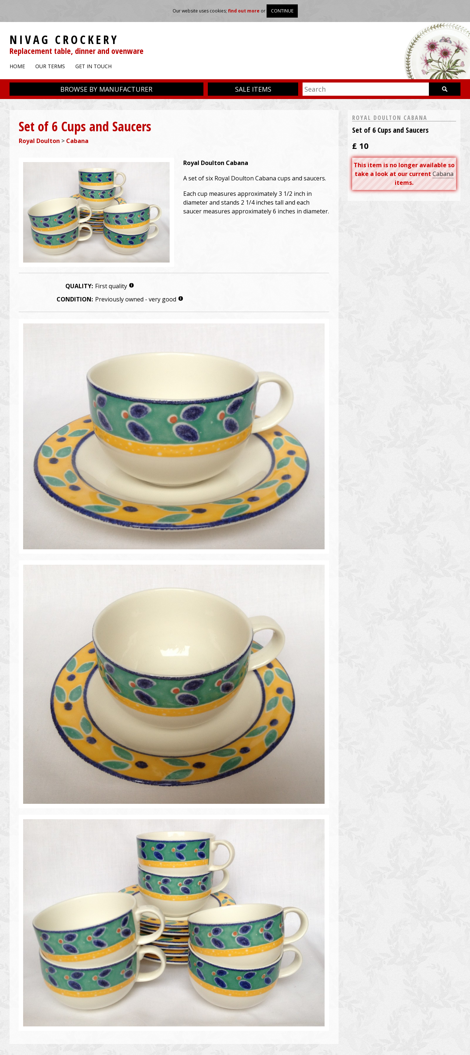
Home (17, 66)
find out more (244, 11)
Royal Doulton (39, 141)
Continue (282, 11)
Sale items (253, 89)
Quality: (79, 286)
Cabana (77, 141)
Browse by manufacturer (106, 89)
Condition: (75, 299)
